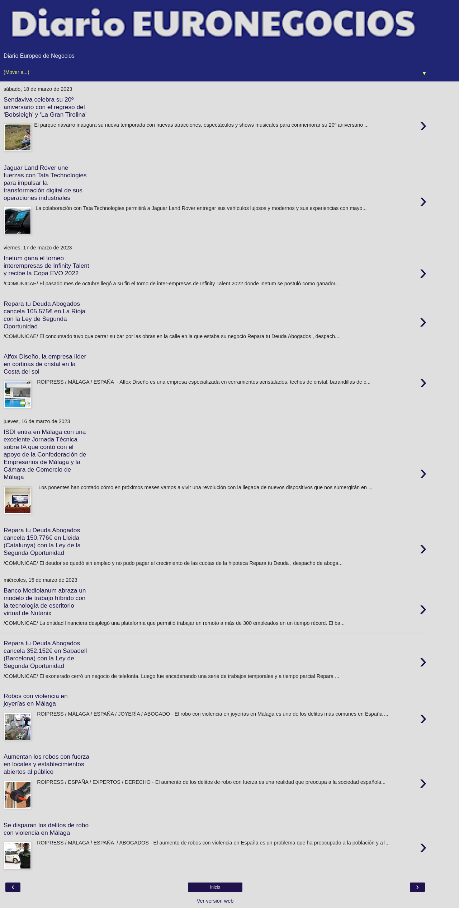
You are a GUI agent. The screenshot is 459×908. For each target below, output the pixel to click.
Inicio (215, 887)
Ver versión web (215, 901)
